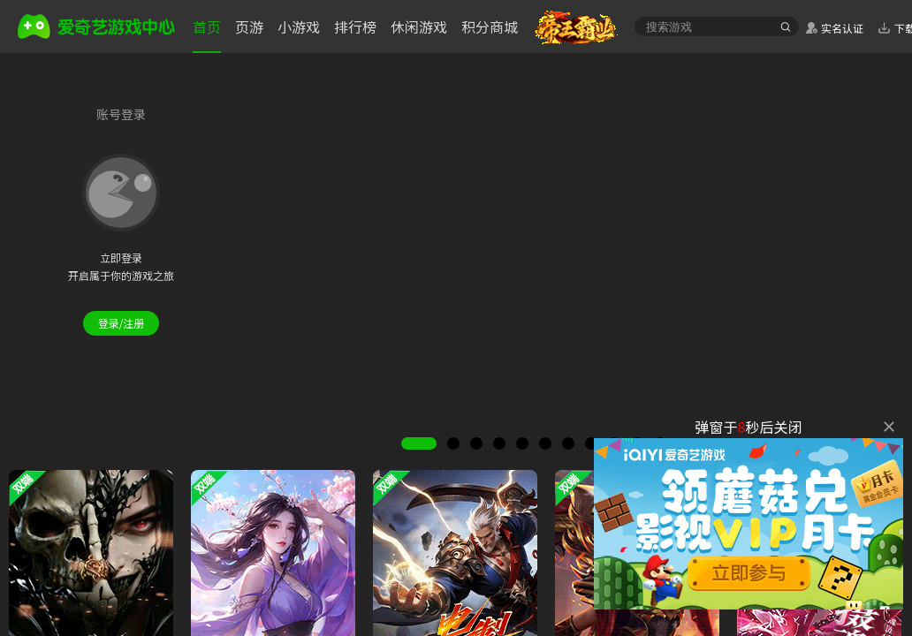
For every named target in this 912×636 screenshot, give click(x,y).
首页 (207, 26)
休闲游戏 (419, 26)
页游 (249, 26)
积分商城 (489, 26)
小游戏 (298, 26)
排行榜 (355, 26)
